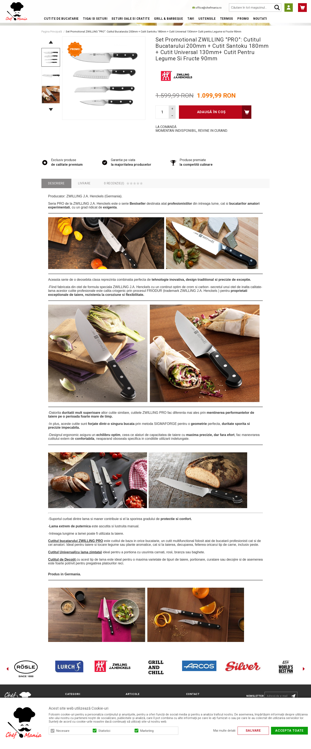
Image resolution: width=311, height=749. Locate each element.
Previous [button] (50, 42)
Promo (243, 18)
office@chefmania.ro (208, 7)
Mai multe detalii (224, 730)
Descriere (56, 183)
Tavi (190, 18)
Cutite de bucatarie (61, 18)
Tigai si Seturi (95, 18)
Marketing (147, 731)
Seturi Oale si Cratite (131, 18)
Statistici (104, 731)
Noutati (260, 18)
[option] (103, 78)
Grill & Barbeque (168, 18)
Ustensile (207, 18)
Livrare (84, 183)
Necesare (62, 731)
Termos (226, 18)
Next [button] (50, 109)
